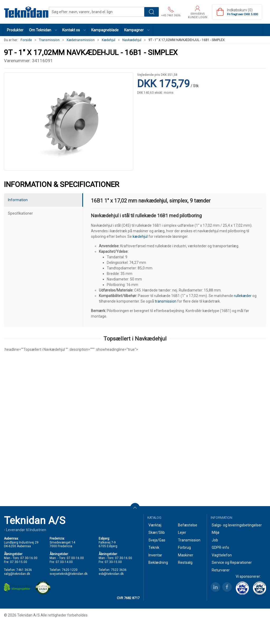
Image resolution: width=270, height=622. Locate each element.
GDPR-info (220, 547)
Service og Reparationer (232, 562)
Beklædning (158, 562)
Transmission (49, 40)
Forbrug (184, 547)
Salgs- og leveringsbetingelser (237, 525)
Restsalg (185, 562)
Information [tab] (18, 200)
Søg (151, 12)
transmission (165, 301)
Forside (26, 40)
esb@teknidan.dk (111, 574)
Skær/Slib (156, 532)
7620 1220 (70, 570)
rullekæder (243, 296)
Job (215, 540)
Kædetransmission (81, 40)
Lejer (182, 532)
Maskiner (185, 555)
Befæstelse (187, 525)
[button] (43, 30)
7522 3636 (119, 570)
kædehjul (140, 236)
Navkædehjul (131, 40)
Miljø (215, 532)
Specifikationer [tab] (20, 213)
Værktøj (154, 525)
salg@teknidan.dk (17, 574)
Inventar (155, 555)
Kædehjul (108, 40)
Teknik (153, 547)
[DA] (26, 11)
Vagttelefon (222, 555)
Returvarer (221, 570)
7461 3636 (24, 570)
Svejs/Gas (156, 540)
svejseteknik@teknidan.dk (69, 574)
